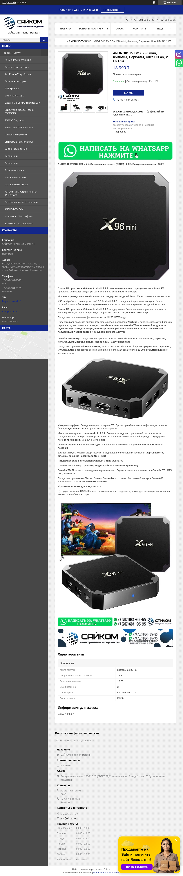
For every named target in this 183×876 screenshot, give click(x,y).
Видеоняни (11, 156)
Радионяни (11, 163)
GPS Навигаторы (14, 95)
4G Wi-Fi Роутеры (14, 120)
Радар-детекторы (15, 81)
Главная (65, 28)
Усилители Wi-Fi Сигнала (19, 127)
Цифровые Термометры (19, 141)
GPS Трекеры (12, 88)
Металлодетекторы (16, 184)
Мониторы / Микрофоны (19, 216)
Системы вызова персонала (21, 202)
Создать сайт (9, 2)
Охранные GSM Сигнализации (22, 102)
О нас (120, 28)
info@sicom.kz (10, 311)
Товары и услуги (11, 52)
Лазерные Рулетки (16, 134)
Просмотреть (112, 9)
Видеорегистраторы (17, 67)
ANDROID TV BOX (14, 209)
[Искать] (44, 40)
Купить (128, 92)
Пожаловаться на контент (106, 872)
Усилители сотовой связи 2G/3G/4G (19, 111)
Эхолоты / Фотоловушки (19, 223)
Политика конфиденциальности (75, 740)
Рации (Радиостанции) (18, 59)
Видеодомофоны (14, 170)
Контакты (140, 28)
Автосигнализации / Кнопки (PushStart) (21, 193)
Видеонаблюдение (16, 148)
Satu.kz (107, 869)
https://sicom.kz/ (11, 301)
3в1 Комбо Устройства (18, 74)
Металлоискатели (15, 177)
